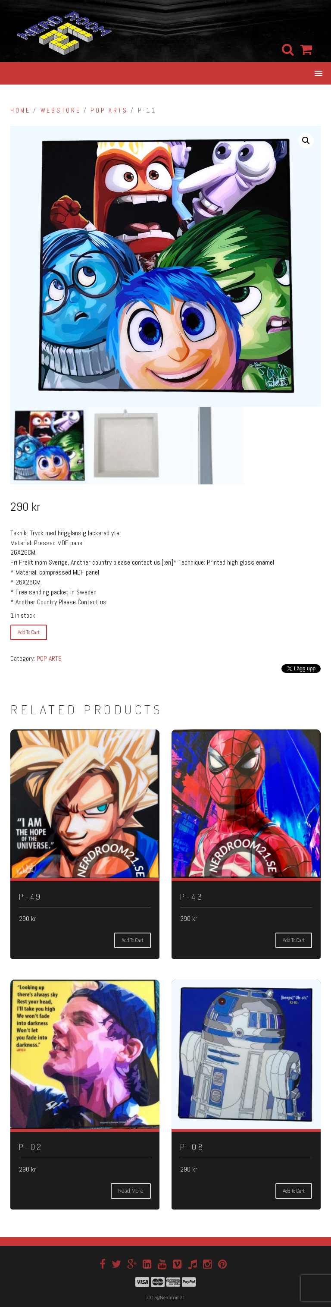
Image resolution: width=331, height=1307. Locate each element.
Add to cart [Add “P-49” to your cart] (133, 940)
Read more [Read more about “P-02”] (131, 1190)
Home (20, 110)
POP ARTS (109, 110)
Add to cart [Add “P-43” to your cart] (294, 940)
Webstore (61, 110)
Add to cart (29, 632)
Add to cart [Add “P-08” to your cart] (294, 1191)
